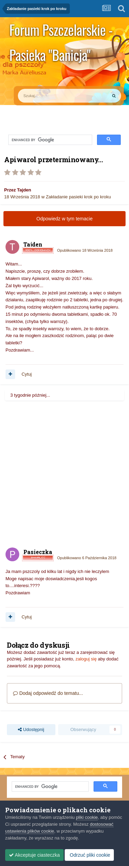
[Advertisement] (64, 473)
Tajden (24, 189)
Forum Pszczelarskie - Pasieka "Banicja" (60, 30)
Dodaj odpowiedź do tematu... (48, 693)
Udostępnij (31, 729)
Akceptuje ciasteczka (34, 855)
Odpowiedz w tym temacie (64, 218)
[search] (49, 140)
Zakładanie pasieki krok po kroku (78, 196)
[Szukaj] (46, 96)
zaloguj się (85, 658)
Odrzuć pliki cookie (89, 855)
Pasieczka (37, 551)
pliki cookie (87, 817)
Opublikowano (84, 250)
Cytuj (27, 374)
